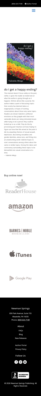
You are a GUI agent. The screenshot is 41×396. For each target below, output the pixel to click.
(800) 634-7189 (17, 4)
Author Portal (31, 4)
